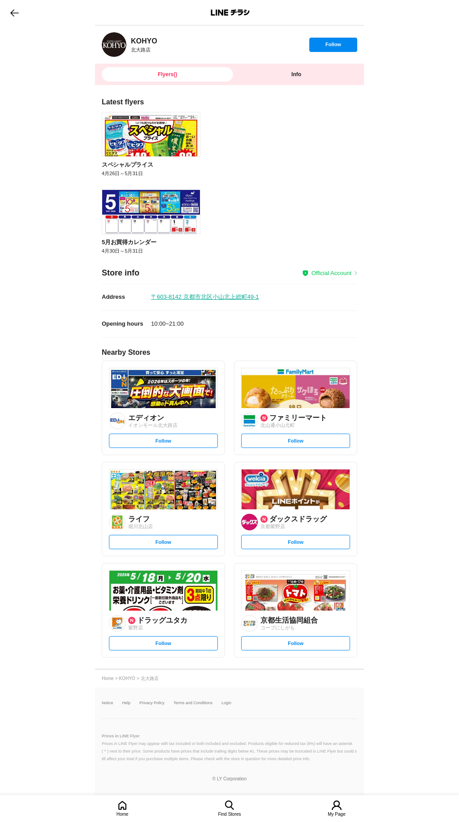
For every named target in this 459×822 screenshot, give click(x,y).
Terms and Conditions (192, 703)
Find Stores (229, 814)
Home (123, 814)
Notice (107, 703)
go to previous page (14, 12)
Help (126, 703)
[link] (114, 44)
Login (226, 703)
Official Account (331, 273)
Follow (333, 46)
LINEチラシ (230, 12)
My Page (336, 814)
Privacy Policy (152, 703)
